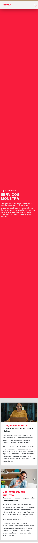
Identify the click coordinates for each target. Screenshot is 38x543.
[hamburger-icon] (35, 5)
